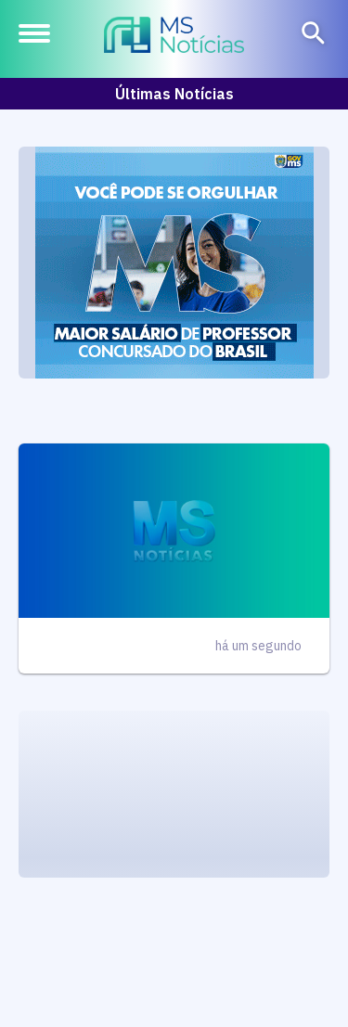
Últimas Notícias (174, 93)
